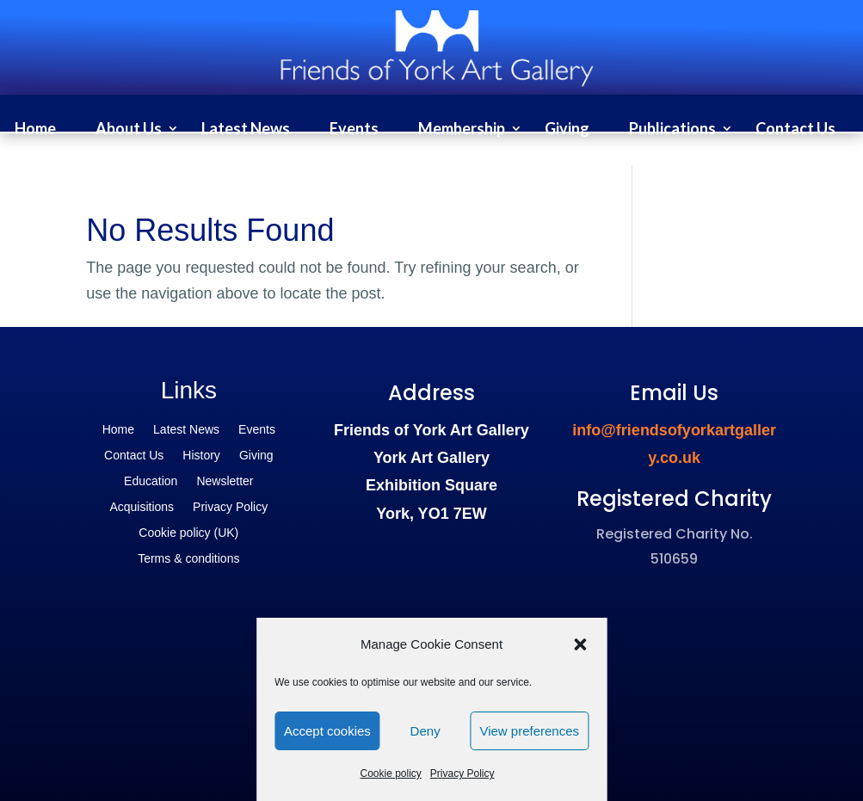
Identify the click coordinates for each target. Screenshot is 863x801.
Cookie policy (390, 773)
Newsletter (224, 481)
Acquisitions (141, 507)
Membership (461, 130)
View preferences (529, 731)
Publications (672, 130)
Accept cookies (327, 731)
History (201, 455)
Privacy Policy (462, 773)
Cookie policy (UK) (188, 533)
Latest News (245, 130)
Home (35, 130)
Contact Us (795, 130)
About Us (129, 130)
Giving (567, 130)
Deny (425, 731)
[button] (580, 644)
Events (354, 130)
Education (150, 481)
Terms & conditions (188, 558)
